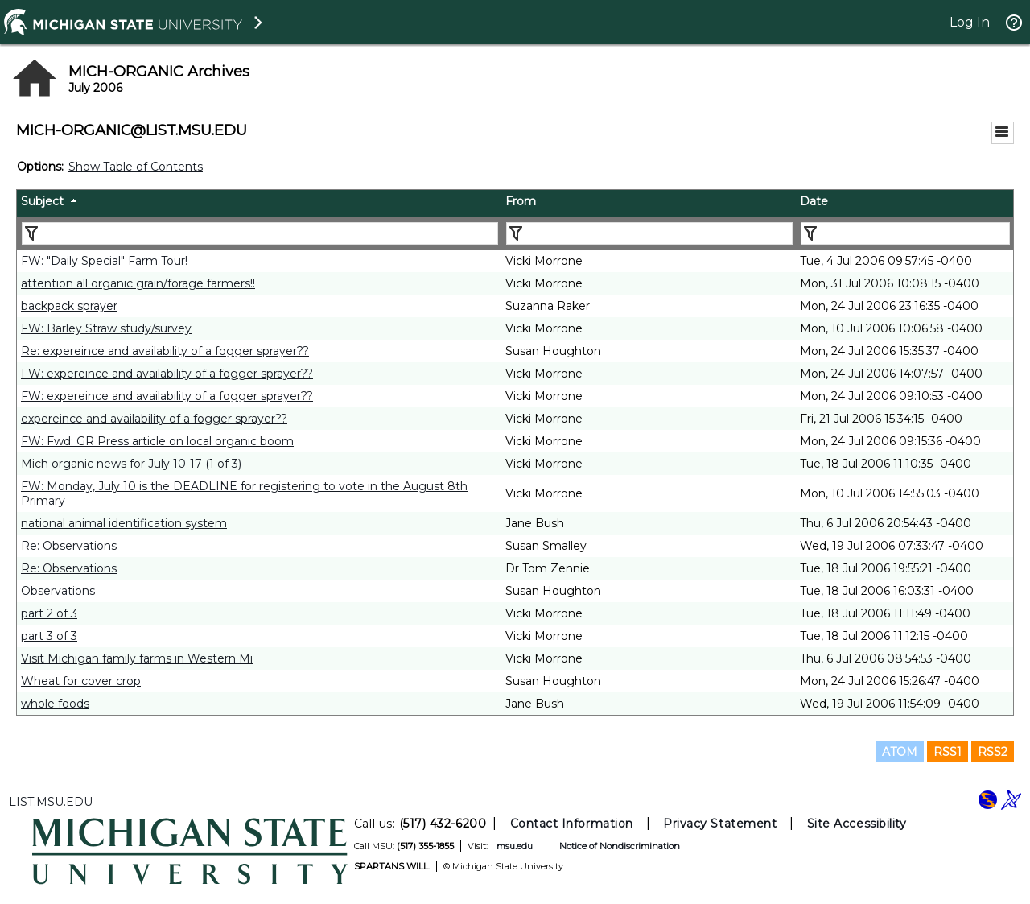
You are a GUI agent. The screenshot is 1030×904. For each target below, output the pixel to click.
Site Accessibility (857, 823)
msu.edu (514, 846)
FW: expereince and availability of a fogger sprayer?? (167, 373)
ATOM (899, 752)
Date (814, 201)
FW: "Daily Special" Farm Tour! (104, 261)
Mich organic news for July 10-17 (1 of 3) (131, 463)
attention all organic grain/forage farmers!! (138, 283)
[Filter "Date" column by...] (905, 233)
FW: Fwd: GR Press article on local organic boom (157, 441)
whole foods (55, 703)
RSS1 (947, 752)
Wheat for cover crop (81, 681)
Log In (970, 22)
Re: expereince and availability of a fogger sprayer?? (165, 351)
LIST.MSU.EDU (51, 802)
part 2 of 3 (49, 613)
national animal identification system (124, 523)
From (520, 201)
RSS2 (992, 752)
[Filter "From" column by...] (649, 233)
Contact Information (571, 823)
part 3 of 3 (49, 636)
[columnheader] (259, 203)
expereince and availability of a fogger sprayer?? (154, 418)
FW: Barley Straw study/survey (106, 328)
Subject (42, 201)
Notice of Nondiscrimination (619, 846)
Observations (58, 591)
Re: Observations (69, 546)
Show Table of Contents (135, 166)
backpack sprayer (69, 306)
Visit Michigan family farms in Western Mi (137, 658)
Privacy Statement (720, 823)
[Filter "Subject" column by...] (260, 233)
